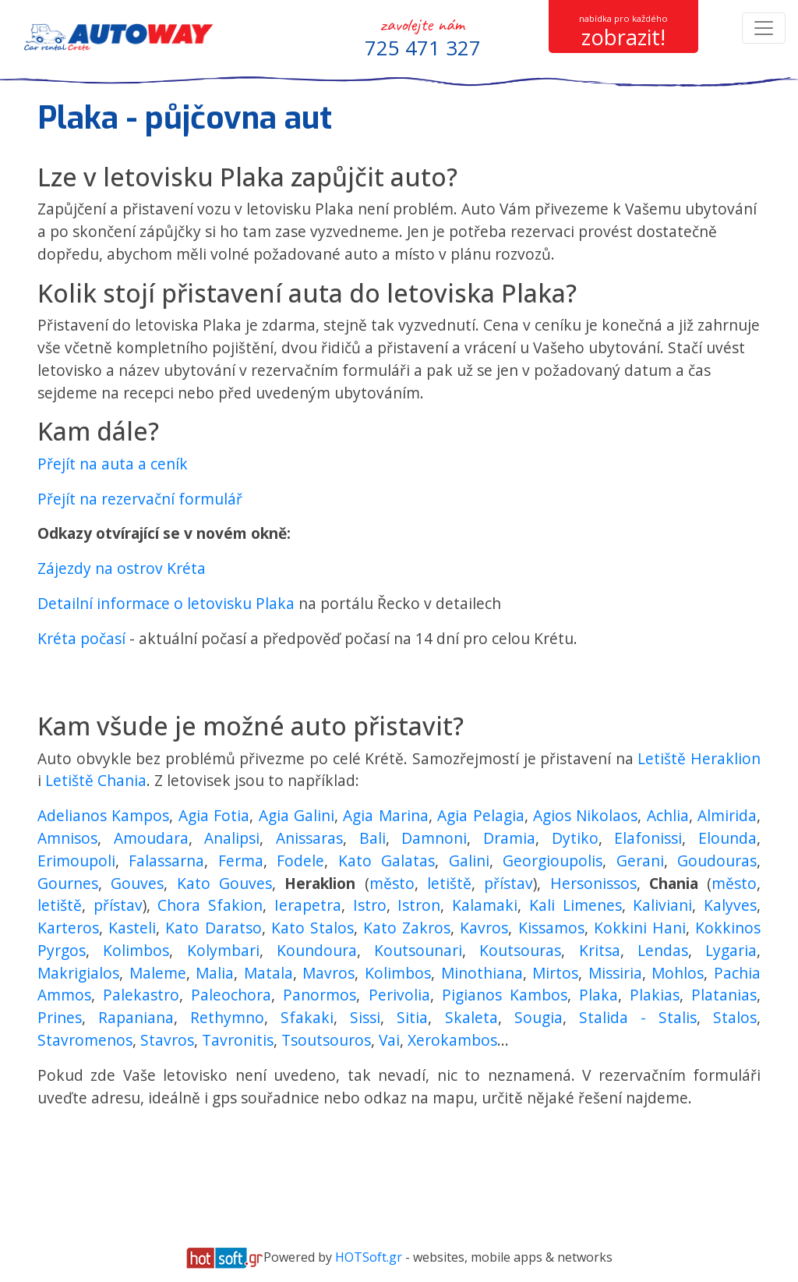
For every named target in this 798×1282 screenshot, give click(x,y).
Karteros (68, 927)
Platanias (724, 994)
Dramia (509, 837)
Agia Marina (385, 815)
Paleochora (231, 994)
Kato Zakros (406, 927)
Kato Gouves (224, 883)
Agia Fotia (213, 815)
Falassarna (166, 860)
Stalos (735, 1017)
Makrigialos (78, 972)
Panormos (319, 994)
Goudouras (717, 860)
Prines (59, 1017)
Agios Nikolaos (585, 815)
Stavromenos (84, 1039)
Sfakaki (307, 1017)
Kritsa (599, 950)
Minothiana (482, 972)
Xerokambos (452, 1039)
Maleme (157, 972)
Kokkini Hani (640, 927)
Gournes (67, 883)
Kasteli (132, 927)
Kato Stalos (312, 927)
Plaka (598, 994)
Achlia (668, 815)
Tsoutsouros (326, 1039)
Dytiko (575, 837)
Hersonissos (593, 883)
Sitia (412, 1017)
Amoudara (151, 837)
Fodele (300, 860)
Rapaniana (136, 1017)
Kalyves (730, 904)
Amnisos (67, 837)
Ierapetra (307, 904)
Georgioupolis (552, 860)
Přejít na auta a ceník (112, 463)
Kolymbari (223, 950)
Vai (389, 1039)
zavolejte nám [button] (423, 37)
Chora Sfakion (210, 904)
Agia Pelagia (480, 815)
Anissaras (309, 837)
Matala (268, 972)
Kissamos (551, 927)
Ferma (240, 860)
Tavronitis (238, 1039)
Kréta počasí (81, 638)
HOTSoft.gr (368, 1257)
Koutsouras (520, 950)
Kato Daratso (213, 927)
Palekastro (141, 994)
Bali (372, 837)
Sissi (365, 1017)
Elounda (727, 837)
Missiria (615, 972)
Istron (418, 904)
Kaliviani (662, 904)
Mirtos (555, 972)
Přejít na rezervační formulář (139, 498)
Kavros (484, 927)
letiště (449, 883)
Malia (215, 972)
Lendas (662, 950)
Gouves (137, 883)
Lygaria (731, 950)
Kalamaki (484, 904)
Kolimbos (136, 950)
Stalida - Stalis (638, 1017)
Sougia (538, 1017)
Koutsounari (418, 950)
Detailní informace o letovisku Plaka (167, 603)
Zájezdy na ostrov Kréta (121, 568)
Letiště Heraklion (699, 758)
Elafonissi (648, 837)
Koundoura (317, 950)
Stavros (167, 1039)
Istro (370, 904)
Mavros (328, 972)
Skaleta (471, 1017)
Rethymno (227, 1017)
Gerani (640, 860)
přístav (508, 883)
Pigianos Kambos (504, 994)
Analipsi (232, 837)
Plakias (655, 994)
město (392, 883)
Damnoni (434, 837)
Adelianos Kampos (103, 815)
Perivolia (399, 994)
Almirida (727, 815)
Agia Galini (296, 815)
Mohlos (677, 972)
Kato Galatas (386, 860)
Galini (469, 860)
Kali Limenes (575, 904)
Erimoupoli (76, 860)
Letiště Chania (96, 780)
